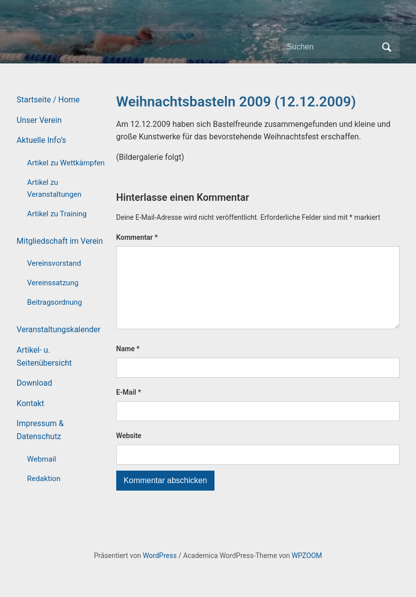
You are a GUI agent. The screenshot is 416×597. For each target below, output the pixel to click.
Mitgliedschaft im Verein (59, 241)
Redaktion (43, 478)
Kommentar (137, 237)
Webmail (41, 459)
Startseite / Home (47, 99)
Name (128, 365)
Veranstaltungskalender (58, 329)
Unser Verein (38, 120)
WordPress (160, 571)
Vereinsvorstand (54, 263)
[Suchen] (332, 47)
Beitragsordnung (54, 302)
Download (34, 383)
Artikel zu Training (56, 213)
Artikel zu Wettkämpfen (65, 162)
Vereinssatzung (52, 282)
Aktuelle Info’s (41, 140)
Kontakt (30, 403)
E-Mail (128, 408)
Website (129, 452)
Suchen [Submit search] (387, 47)
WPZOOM (307, 571)
